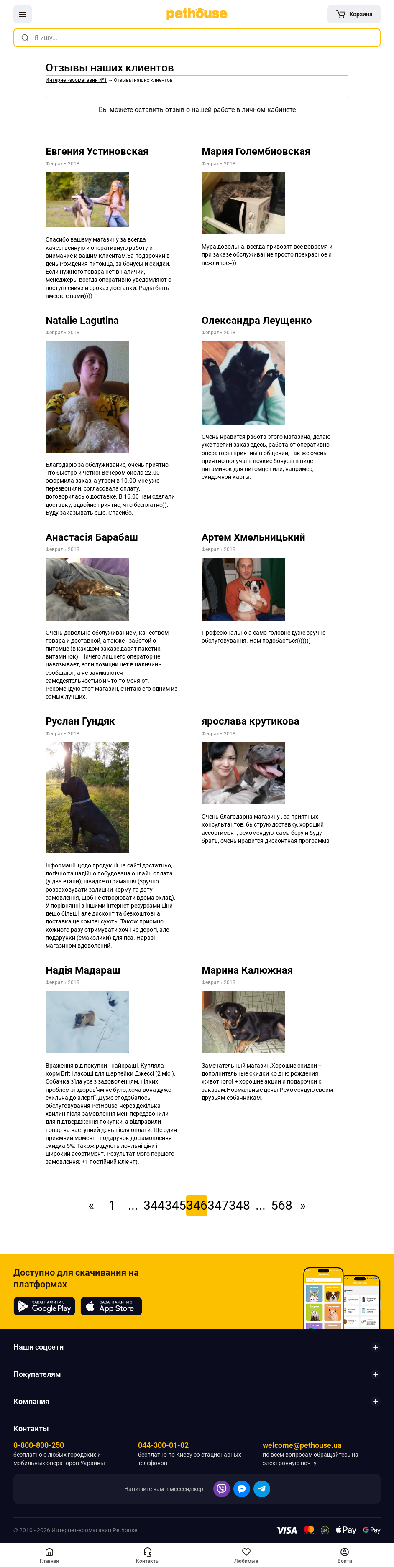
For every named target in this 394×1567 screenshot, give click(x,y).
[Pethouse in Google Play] (44, 1306)
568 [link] (281, 1205)
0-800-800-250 (38, 1445)
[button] (22, 14)
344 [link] (154, 1205)
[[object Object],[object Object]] (49, 1555)
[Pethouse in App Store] (111, 1306)
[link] (197, 14)
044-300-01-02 (163, 1445)
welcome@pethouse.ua (302, 1445)
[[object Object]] (354, 14)
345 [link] (175, 1205)
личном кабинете (269, 110)
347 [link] (218, 1205)
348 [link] (239, 1205)
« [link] (91, 1205)
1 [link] (112, 1205)
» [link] (303, 1205)
